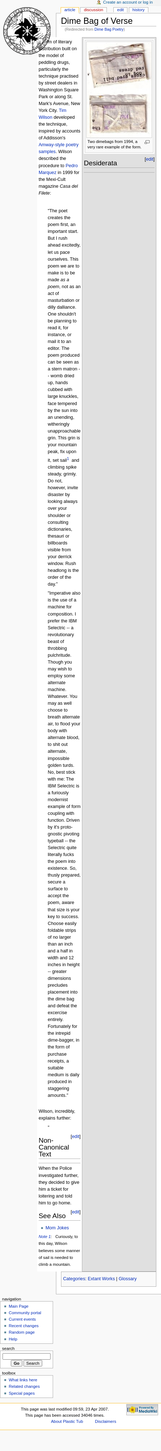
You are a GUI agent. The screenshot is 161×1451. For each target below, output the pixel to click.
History (138, 10)
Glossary (128, 1278)
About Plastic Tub (67, 1421)
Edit (120, 10)
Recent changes (24, 1326)
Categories (74, 1278)
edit (75, 1136)
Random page (22, 1332)
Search (8, 1348)
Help (13, 1339)
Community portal (25, 1313)
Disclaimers (105, 1421)
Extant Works (101, 1278)
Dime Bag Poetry (109, 29)
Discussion (93, 10)
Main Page (19, 1306)
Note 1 (45, 1236)
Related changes (24, 1386)
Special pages (22, 1393)
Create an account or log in (128, 2)
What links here (23, 1380)
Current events (22, 1319)
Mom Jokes (57, 1227)
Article (69, 10)
